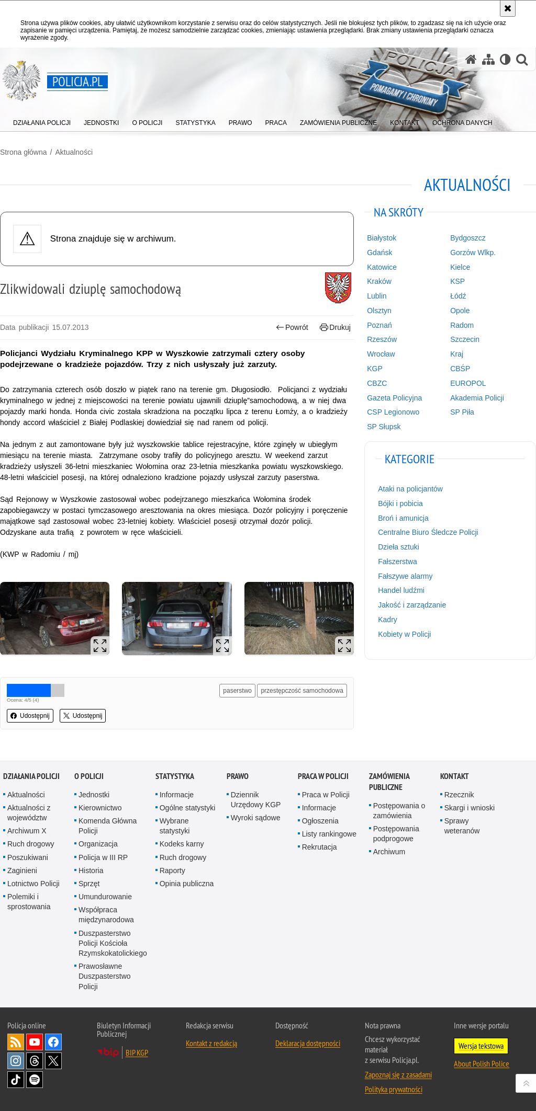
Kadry (387, 619)
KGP (375, 368)
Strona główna (23, 152)
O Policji (89, 776)
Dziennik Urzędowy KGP (256, 800)
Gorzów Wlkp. (473, 252)
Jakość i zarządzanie (412, 605)
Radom (462, 325)
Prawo (238, 776)
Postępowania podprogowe (396, 833)
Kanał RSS (15, 1042)
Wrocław (381, 354)
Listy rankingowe (329, 834)
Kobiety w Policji (404, 634)
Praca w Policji (323, 776)
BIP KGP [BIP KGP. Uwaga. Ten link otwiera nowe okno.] (137, 1052)
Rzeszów (382, 339)
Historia (91, 870)
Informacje (177, 795)
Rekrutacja (319, 847)
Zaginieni (22, 870)
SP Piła (462, 412)
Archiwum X (27, 831)
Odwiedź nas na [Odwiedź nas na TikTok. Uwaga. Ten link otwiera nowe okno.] (15, 1079)
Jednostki (94, 795)
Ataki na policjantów (410, 489)
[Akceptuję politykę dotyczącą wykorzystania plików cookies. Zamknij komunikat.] (508, 8)
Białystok (381, 238)
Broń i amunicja (403, 518)
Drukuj (335, 327)
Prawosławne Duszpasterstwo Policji (105, 976)
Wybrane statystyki (175, 826)
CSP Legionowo (393, 412)
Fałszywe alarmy (405, 576)
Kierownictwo (100, 808)
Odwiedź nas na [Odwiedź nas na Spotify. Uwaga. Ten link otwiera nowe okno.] (34, 1079)
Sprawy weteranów (462, 826)
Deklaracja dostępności (307, 1043)
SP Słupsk (383, 426)
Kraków (379, 281)
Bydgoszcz (468, 238)
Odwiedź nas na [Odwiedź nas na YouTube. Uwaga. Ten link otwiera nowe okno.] (34, 1042)
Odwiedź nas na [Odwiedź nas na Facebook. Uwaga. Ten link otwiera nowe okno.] (53, 1042)
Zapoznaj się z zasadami (398, 1074)
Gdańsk (379, 252)
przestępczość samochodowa (302, 690)
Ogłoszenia (320, 821)
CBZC (377, 383)
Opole (460, 310)
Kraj (456, 354)
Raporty (172, 870)
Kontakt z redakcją (211, 1043)
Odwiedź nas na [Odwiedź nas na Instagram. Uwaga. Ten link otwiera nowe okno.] (15, 1060)
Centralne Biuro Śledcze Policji (428, 532)
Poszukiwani (27, 857)
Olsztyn (379, 310)
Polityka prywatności (393, 1089)
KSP (457, 281)
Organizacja (98, 844)
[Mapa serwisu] (488, 59)
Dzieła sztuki (398, 547)
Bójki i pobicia (400, 503)
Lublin (376, 296)
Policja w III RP (103, 857)
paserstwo (237, 690)
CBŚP (460, 368)
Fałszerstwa (397, 561)
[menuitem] (42, 120)
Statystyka (174, 776)
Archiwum (389, 851)
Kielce (460, 267)
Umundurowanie (105, 896)
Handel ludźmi (401, 590)
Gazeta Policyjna (394, 398)
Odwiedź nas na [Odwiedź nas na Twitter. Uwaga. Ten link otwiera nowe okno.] (53, 1060)
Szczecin (464, 339)
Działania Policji (31, 776)
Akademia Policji (477, 398)
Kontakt (454, 776)
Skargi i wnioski (469, 808)
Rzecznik (459, 795)
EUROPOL (468, 383)
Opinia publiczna (187, 883)
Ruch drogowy (30, 844)
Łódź (458, 296)
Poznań (379, 325)
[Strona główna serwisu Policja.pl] (471, 59)
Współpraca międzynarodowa (106, 915)
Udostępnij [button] (30, 715)
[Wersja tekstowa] (505, 59)
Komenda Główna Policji (108, 826)
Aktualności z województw (28, 813)
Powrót (292, 327)
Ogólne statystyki (188, 808)
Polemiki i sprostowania (29, 901)
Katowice (382, 267)
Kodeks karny (182, 844)
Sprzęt (89, 883)
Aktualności (74, 152)
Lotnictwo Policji (33, 883)
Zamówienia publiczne (389, 782)
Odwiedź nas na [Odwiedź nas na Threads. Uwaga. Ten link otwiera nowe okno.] (34, 1060)
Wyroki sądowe (256, 818)
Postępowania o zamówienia (399, 810)
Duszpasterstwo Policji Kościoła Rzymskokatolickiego (113, 943)
